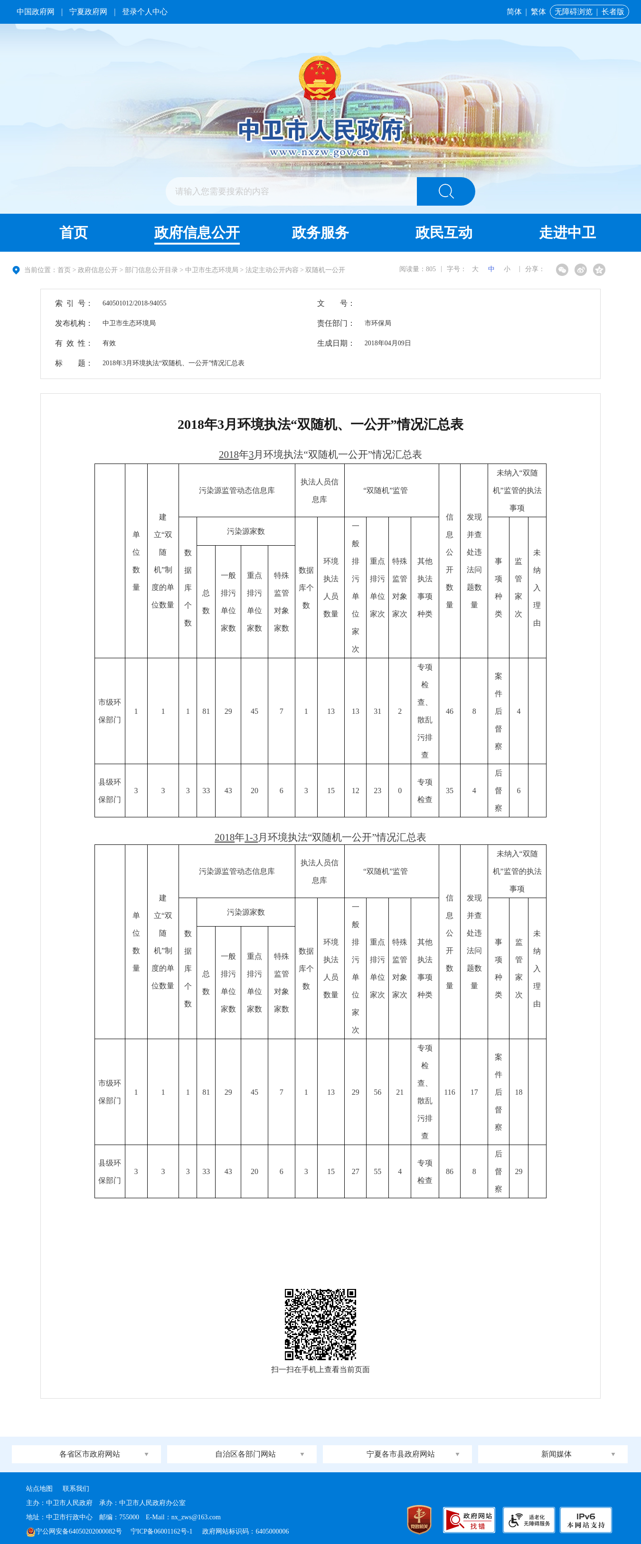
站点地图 (39, 1488)
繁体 (538, 12)
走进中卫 (567, 232)
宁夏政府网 (88, 12)
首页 (73, 232)
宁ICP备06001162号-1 (162, 1531)
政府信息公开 (197, 232)
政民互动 (443, 232)
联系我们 (76, 1488)
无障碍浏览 (574, 12)
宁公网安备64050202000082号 (74, 1531)
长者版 (613, 12)
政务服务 (320, 232)
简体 (514, 12)
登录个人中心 (145, 12)
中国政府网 (36, 12)
